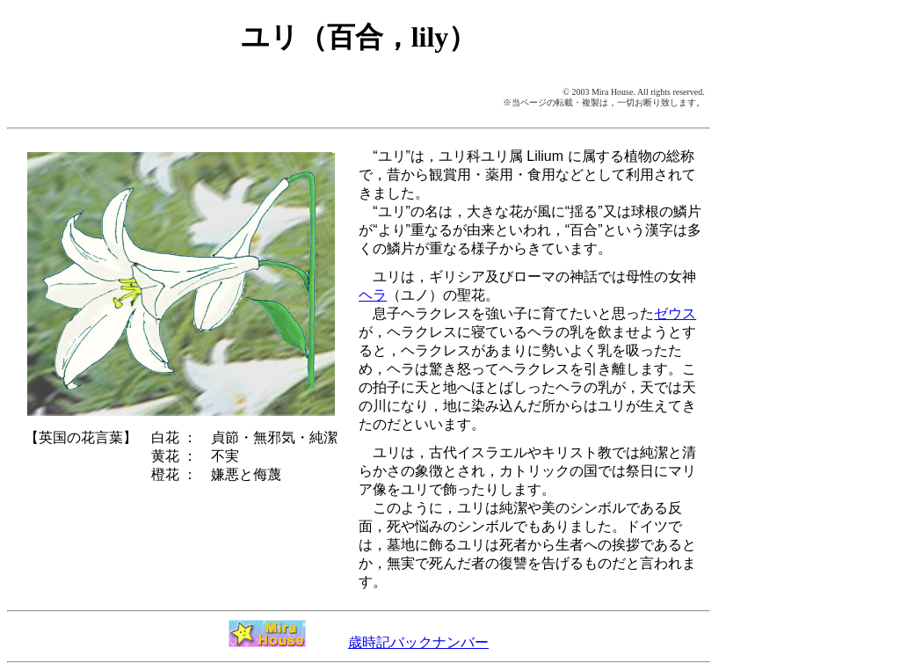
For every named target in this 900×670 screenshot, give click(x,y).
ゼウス (675, 313)
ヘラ (373, 295)
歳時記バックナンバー (418, 642)
